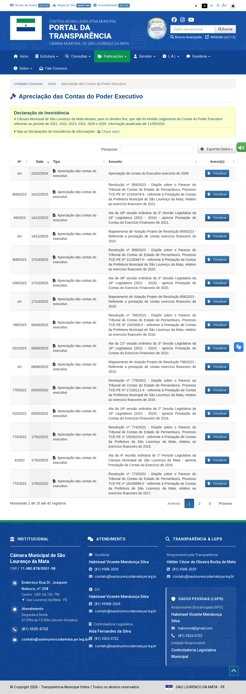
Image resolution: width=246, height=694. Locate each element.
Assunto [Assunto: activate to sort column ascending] (115, 162)
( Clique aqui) (108, 131)
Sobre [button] (23, 68)
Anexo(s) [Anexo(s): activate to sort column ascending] (217, 162)
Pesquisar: (146, 149)
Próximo (225, 503)
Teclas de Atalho (30, 5)
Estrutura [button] (47, 56)
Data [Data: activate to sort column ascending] (39, 162)
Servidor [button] (144, 56)
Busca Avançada (186, 37)
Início (21, 56)
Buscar (225, 29)
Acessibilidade (111, 5)
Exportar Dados (216, 149)
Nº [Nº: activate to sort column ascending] (19, 162)
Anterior (173, 503)
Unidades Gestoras (28, 84)
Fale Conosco (53, 68)
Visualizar (217, 173)
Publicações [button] (112, 56)
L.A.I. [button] (171, 56)
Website (220, 37)
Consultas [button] (78, 56)
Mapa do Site (72, 5)
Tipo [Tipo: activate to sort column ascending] (56, 162)
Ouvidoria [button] (198, 56)
